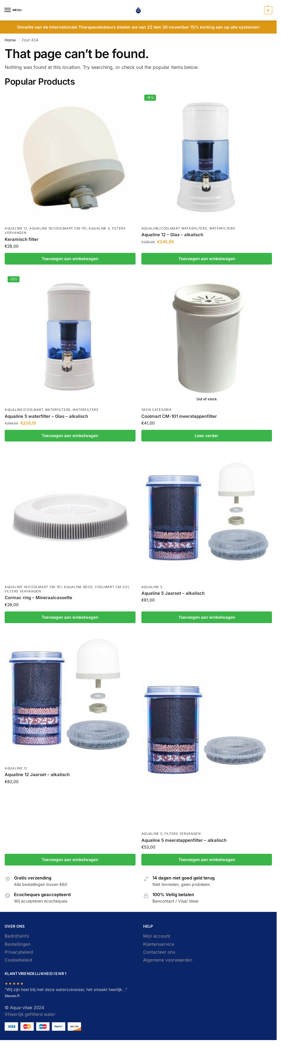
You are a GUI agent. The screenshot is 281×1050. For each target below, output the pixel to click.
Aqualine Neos (78, 587)
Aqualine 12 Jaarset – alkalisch (37, 774)
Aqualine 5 (99, 228)
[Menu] (13, 10)
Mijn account (156, 936)
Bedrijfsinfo (17, 936)
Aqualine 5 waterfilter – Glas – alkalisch (46, 416)
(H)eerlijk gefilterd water (30, 1014)
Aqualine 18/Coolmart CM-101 (58, 228)
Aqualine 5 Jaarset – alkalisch (173, 593)
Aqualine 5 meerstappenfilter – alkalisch (183, 840)
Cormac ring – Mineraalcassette (38, 597)
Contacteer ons (159, 952)
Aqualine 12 (16, 228)
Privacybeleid (19, 952)
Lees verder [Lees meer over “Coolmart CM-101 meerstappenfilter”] (206, 435)
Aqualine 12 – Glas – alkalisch (172, 234)
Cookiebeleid (18, 960)
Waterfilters (222, 228)
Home (10, 40)
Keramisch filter (21, 239)
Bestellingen (18, 944)
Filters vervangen (23, 591)
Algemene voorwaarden (167, 960)
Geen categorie (156, 410)
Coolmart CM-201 (112, 587)
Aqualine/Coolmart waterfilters (174, 228)
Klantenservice (158, 944)
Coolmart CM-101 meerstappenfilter (179, 416)
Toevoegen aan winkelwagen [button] (70, 258)
